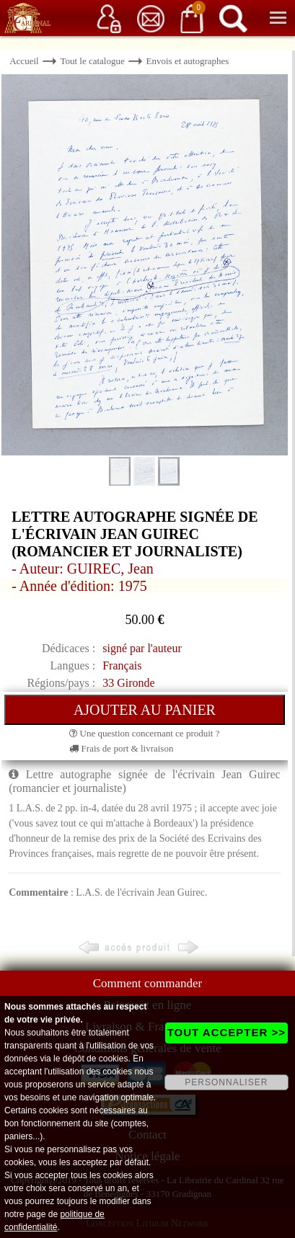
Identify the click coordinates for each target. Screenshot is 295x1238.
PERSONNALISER (226, 1082)
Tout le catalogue (92, 60)
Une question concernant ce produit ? (144, 733)
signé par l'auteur (142, 648)
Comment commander (148, 983)
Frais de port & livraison (121, 748)
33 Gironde (128, 683)
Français (121, 665)
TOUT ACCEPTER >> (226, 1032)
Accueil (23, 60)
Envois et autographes (187, 60)
